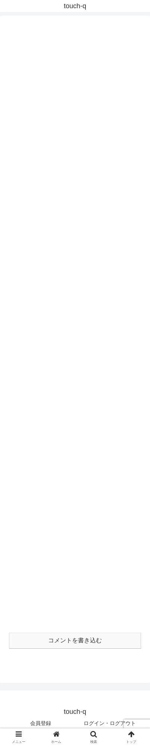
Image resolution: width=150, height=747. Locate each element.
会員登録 (40, 723)
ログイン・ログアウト (110, 723)
